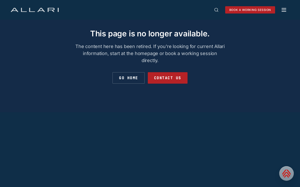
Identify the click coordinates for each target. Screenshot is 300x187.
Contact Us (167, 78)
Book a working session (250, 10)
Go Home (128, 78)
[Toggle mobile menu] (284, 10)
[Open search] (216, 10)
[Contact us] (286, 173)
